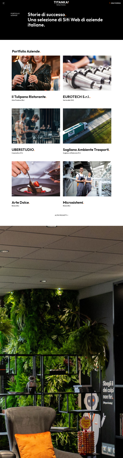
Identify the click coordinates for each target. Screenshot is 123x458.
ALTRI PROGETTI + (61, 215)
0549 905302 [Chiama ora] (115, 3)
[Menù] (4, 3)
